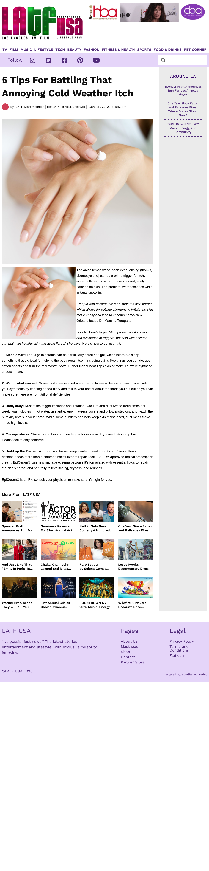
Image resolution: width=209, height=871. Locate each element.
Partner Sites (132, 662)
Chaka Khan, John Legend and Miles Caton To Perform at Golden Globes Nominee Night (56, 567)
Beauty (74, 50)
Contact (128, 657)
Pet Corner (195, 50)
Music (26, 50)
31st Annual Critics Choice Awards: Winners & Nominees (57, 605)
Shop (125, 651)
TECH (60, 50)
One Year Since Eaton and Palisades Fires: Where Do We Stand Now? (135, 528)
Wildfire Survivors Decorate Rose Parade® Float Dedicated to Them (133, 605)
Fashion (91, 50)
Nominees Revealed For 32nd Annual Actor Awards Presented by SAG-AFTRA (58, 528)
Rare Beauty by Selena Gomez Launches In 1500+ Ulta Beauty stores (94, 567)
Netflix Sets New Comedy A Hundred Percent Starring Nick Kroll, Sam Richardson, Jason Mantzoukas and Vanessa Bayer (96, 528)
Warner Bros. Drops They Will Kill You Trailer (17, 605)
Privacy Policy (181, 641)
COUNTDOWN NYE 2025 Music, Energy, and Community (95, 605)
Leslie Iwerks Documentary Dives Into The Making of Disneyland (133, 567)
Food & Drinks (168, 50)
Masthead (130, 646)
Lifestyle (43, 50)
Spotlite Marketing (194, 674)
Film (14, 50)
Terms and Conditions (179, 648)
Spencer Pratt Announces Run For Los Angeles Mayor (17, 528)
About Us (129, 641)
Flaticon (176, 655)
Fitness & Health (118, 50)
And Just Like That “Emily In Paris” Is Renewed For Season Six (18, 567)
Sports (144, 50)
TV (4, 50)
